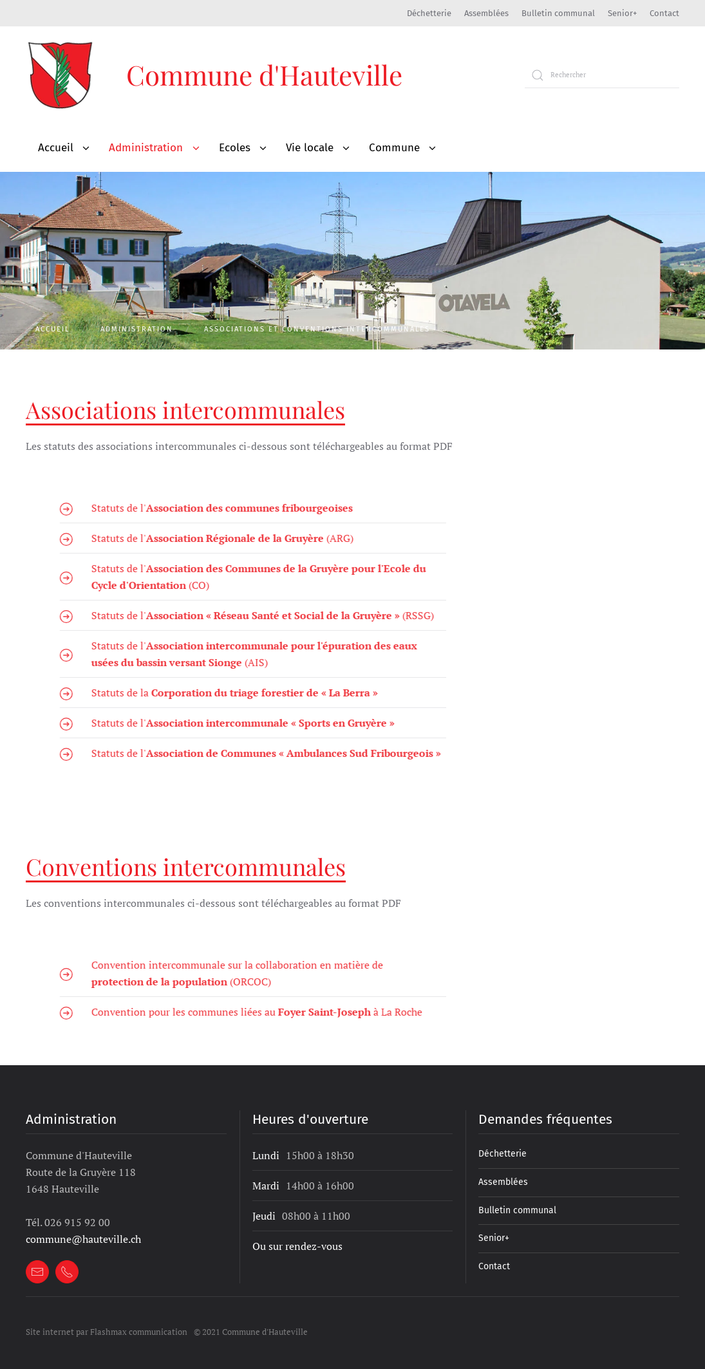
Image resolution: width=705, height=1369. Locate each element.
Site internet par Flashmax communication (106, 1331)
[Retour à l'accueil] (61, 75)
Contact (664, 13)
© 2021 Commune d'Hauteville (251, 1331)
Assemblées (486, 13)
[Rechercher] (602, 75)
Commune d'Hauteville (264, 75)
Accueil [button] (55, 147)
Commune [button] (394, 147)
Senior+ (622, 13)
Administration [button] (146, 147)
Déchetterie (429, 13)
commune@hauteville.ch (83, 1239)
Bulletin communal (558, 13)
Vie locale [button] (310, 147)
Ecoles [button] (234, 147)
